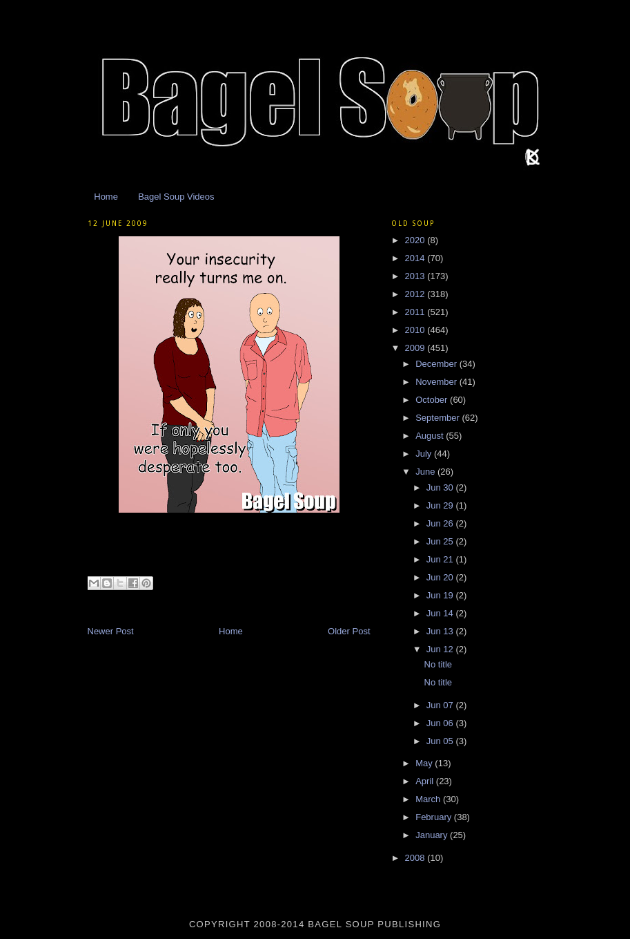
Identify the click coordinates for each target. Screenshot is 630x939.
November (437, 382)
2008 (416, 858)
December (437, 364)
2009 (416, 348)
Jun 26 (441, 523)
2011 (416, 312)
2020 (416, 240)
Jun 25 (441, 541)
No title (438, 664)
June (426, 471)
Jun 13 (441, 631)
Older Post (349, 631)
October (432, 400)
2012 (416, 294)
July (424, 453)
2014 (416, 258)
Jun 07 (441, 705)
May (425, 763)
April (425, 781)
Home (106, 196)
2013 (416, 276)
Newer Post (111, 631)
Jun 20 (441, 577)
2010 (416, 330)
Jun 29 (441, 505)
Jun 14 (441, 613)
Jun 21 (441, 559)
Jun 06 (441, 723)
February (434, 817)
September (438, 417)
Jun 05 (441, 741)
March (429, 799)
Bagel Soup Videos (176, 196)
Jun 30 (441, 487)
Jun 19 (441, 595)
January (432, 835)
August (430, 435)
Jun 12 (441, 649)
